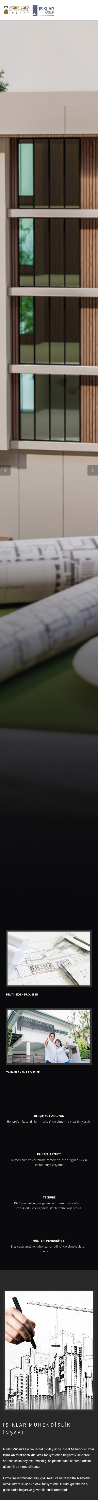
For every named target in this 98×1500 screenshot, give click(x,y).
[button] (5, 470)
